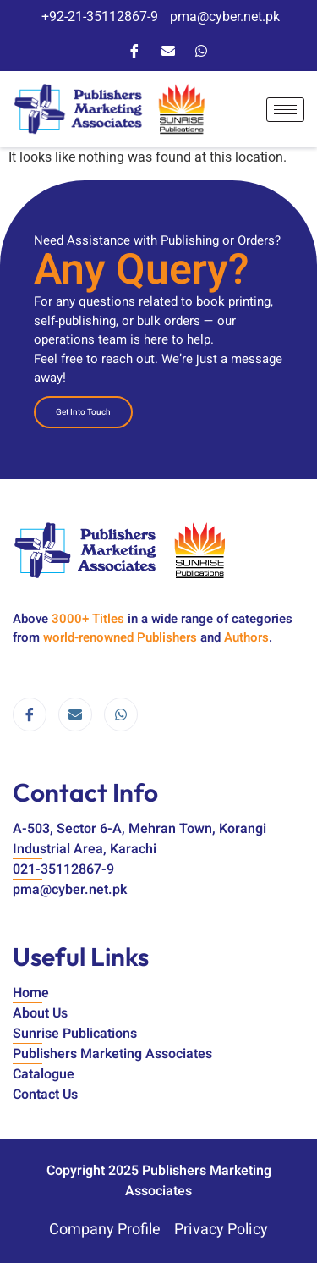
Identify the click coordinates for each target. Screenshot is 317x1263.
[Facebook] (134, 50)
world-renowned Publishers (120, 637)
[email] (75, 714)
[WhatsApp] (201, 50)
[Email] (168, 50)
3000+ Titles (88, 618)
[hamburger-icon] (285, 109)
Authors (246, 637)
